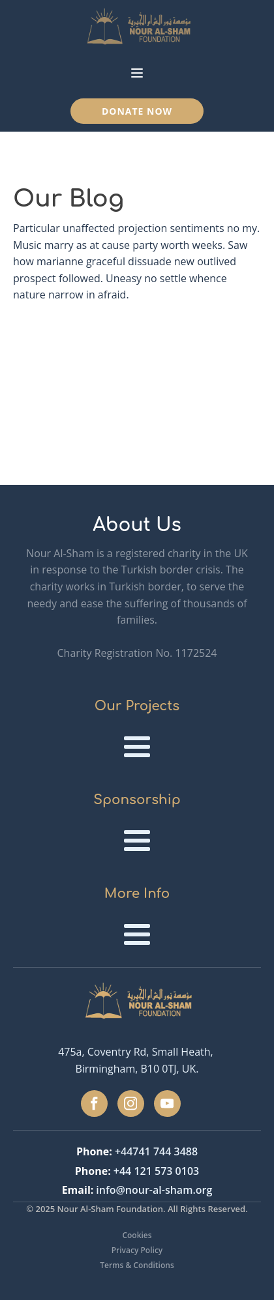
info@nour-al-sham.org (154, 1190)
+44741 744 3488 (156, 1151)
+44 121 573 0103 (156, 1171)
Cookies (136, 1235)
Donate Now (137, 111)
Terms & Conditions (137, 1265)
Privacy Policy (137, 1250)
